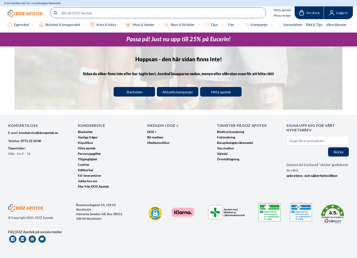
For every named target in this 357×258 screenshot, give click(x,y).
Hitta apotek (282, 10)
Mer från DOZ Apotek (93, 186)
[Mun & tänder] (158, 24)
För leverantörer (89, 175)
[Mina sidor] (338, 12)
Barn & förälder (183, 24)
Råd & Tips (314, 24)
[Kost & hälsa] (120, 24)
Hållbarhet (85, 170)
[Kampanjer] (272, 24)
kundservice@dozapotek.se (38, 133)
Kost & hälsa (106, 24)
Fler (231, 24)
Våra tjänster (336, 24)
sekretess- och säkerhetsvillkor (312, 175)
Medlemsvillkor (158, 143)
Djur (214, 24)
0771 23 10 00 (31, 141)
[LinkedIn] (22, 239)
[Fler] (238, 24)
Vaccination (225, 148)
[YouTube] (42, 239)
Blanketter (85, 132)
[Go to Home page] (25, 13)
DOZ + (152, 132)
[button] (155, 213)
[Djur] (222, 24)
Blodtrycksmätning (230, 132)
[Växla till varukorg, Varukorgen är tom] (309, 12)
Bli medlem (155, 137)
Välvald (222, 154)
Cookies (83, 164)
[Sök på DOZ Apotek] (158, 12)
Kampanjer (259, 24)
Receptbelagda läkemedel (235, 143)
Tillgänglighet (87, 159)
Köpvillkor (85, 143)
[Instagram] (32, 239)
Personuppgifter (89, 154)
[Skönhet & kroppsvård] (84, 24)
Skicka (338, 152)
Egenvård (21, 24)
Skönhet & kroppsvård (62, 24)
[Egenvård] (33, 24)
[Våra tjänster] (350, 24)
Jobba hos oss (87, 181)
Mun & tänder (143, 24)
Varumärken (292, 24)
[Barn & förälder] (198, 24)
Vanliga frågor (88, 137)
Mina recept (282, 15)
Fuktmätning (226, 137)
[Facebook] (12, 239)
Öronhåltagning (228, 159)
